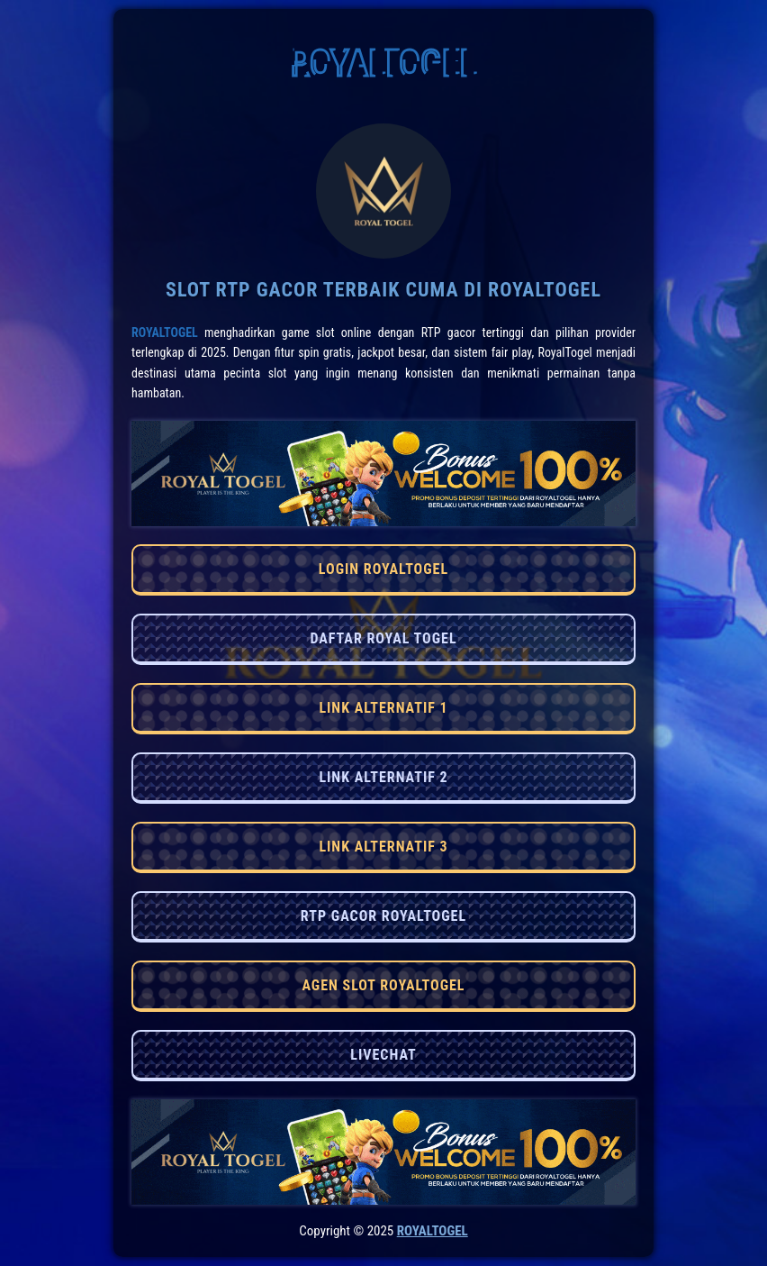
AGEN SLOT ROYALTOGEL (383, 985)
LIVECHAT (383, 1054)
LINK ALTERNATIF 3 (383, 846)
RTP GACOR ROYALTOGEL (383, 915)
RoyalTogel (164, 332)
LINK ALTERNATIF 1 (383, 707)
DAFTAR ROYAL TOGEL (383, 638)
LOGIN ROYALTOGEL (383, 569)
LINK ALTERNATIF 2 (383, 777)
